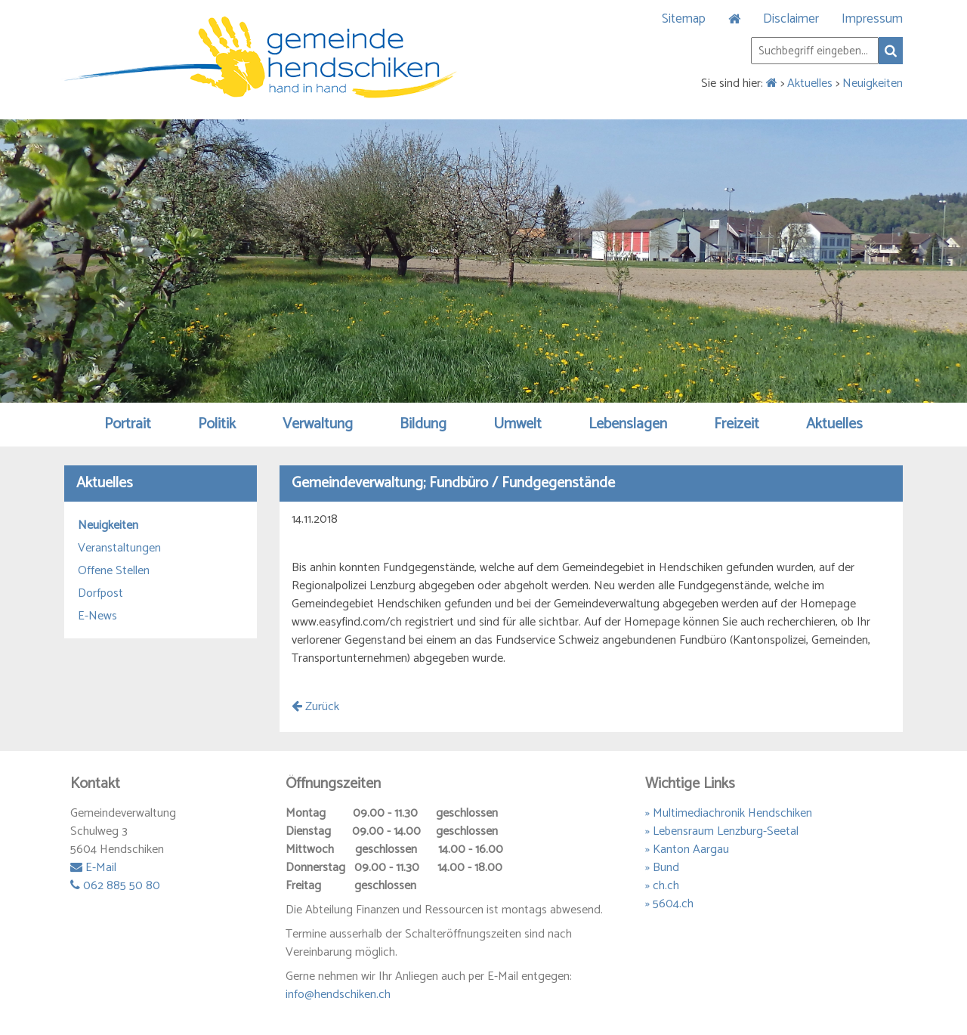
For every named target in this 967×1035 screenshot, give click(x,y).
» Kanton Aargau (687, 849)
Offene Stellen (114, 571)
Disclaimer (791, 18)
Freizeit (736, 424)
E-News (97, 616)
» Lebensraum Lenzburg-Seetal (722, 831)
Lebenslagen (628, 424)
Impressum (872, 18)
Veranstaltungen (119, 548)
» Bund (662, 867)
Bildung (423, 424)
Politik (217, 424)
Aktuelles (810, 83)
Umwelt (517, 424)
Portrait (127, 424)
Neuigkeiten (872, 83)
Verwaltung (318, 424)
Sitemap (684, 18)
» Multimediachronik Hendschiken (728, 813)
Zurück (315, 707)
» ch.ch (662, 886)
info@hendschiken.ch (338, 994)
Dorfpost (100, 594)
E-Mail (93, 867)
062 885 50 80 (115, 886)
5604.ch (673, 904)
